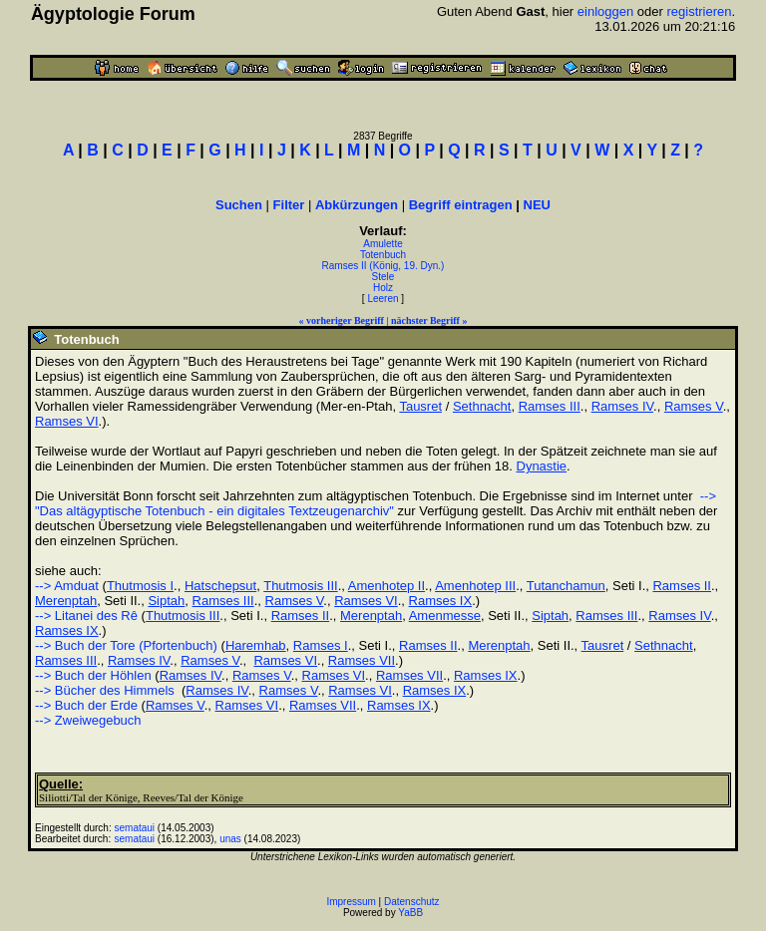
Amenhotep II (386, 585)
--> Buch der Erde (86, 705)
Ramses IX (441, 600)
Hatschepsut (220, 585)
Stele (383, 276)
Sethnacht (482, 406)
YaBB (410, 912)
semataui (135, 827)
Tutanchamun (566, 585)
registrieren (698, 11)
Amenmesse (445, 615)
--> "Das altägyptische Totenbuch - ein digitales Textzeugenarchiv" (375, 503)
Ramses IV (622, 406)
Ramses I (320, 645)
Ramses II (681, 585)
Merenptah (66, 600)
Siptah (166, 600)
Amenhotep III (475, 585)
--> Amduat (67, 585)
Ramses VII (361, 660)
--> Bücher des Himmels (105, 690)
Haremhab (255, 645)
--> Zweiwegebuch (88, 720)
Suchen (238, 204)
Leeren (382, 298)
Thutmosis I (140, 585)
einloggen (605, 11)
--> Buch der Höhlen (93, 675)
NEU (537, 204)
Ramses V (693, 406)
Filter (289, 204)
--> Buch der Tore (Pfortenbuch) (126, 645)
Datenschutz (412, 901)
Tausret (420, 406)
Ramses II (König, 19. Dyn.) (383, 265)
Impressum (350, 901)
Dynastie (542, 466)
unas (230, 838)
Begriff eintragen (461, 204)
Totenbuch (383, 254)
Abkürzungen (356, 204)
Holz (383, 287)
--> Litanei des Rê (86, 615)
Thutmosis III (300, 585)
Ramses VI (67, 421)
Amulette (382, 243)
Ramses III (549, 406)
